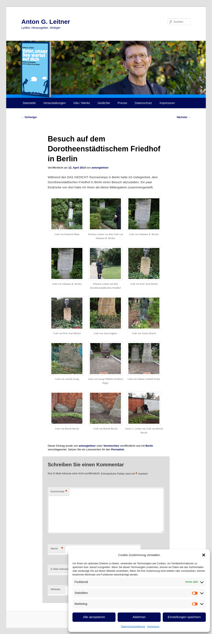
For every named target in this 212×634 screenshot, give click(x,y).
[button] (204, 555)
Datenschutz (143, 103)
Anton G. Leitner (45, 21)
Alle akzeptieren (94, 617)
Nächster (184, 117)
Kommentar (59, 492)
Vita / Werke (81, 103)
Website (55, 589)
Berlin (149, 445)
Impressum (153, 626)
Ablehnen (139, 617)
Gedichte (104, 103)
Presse (122, 103)
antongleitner (100, 167)
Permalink (117, 449)
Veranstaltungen (54, 103)
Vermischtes (111, 445)
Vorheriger (29, 117)
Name (57, 549)
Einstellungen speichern (184, 617)
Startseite (29, 103)
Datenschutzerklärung (133, 626)
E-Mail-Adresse (61, 569)
